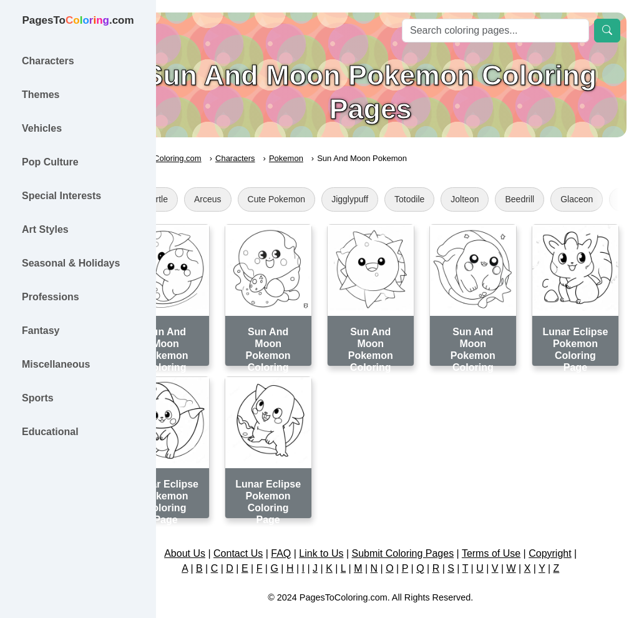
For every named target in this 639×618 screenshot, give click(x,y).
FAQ (308, 531)
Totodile (464, 199)
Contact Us (265, 531)
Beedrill (573, 199)
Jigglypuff (404, 199)
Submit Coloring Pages (430, 531)
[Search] (495, 30)
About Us (211, 531)
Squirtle (207, 199)
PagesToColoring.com (215, 158)
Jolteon (519, 199)
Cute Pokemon (330, 199)
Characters (290, 158)
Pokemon (340, 158)
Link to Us (348, 531)
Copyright (576, 531)
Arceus (261, 199)
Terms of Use (518, 531)
